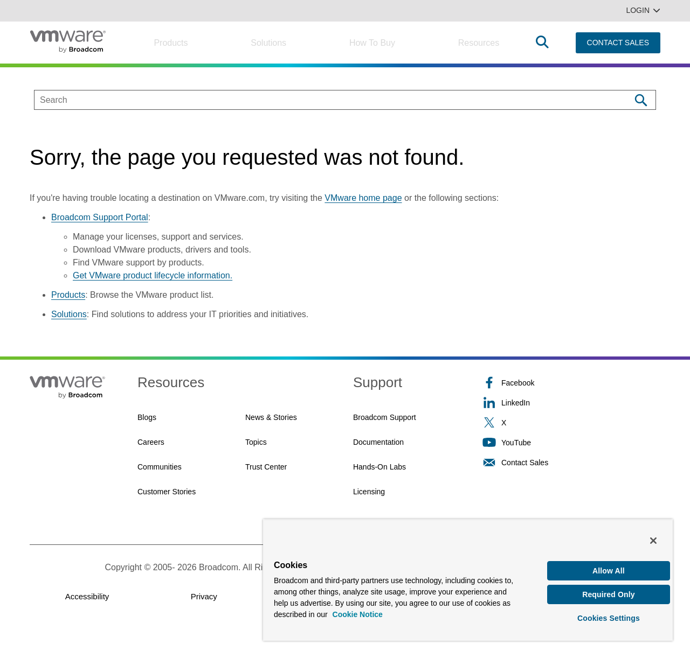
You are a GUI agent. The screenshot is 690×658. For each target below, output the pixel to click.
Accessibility (87, 596)
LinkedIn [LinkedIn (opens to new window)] (506, 402)
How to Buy (372, 42)
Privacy (204, 596)
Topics (256, 442)
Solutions (268, 42)
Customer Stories (166, 491)
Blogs (146, 417)
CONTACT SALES (618, 42)
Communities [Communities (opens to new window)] (159, 467)
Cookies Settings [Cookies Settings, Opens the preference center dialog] (608, 617)
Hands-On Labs (379, 467)
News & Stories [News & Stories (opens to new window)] (271, 417)
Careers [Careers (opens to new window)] (150, 442)
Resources (478, 42)
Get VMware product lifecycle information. (152, 275)
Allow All (608, 568)
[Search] (641, 99)
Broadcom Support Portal (99, 217)
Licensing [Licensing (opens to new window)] (369, 491)
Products (171, 42)
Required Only (608, 593)
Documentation (378, 442)
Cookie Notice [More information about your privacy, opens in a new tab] (358, 611)
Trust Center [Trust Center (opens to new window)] (266, 467)
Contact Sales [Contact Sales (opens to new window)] (515, 462)
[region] (468, 578)
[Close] (653, 538)
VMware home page (363, 197)
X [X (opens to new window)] (494, 422)
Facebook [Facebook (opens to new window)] (508, 382)
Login (643, 10)
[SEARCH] (321, 99)
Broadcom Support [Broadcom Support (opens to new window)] (384, 417)
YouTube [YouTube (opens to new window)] (506, 442)
